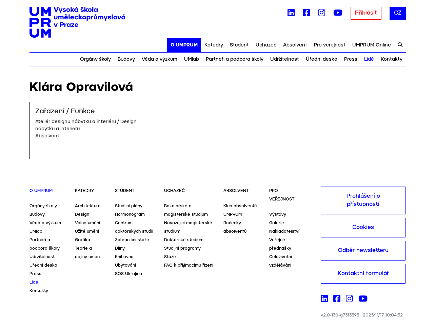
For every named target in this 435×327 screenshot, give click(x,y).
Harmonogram (130, 214)
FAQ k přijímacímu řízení (188, 265)
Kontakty (391, 59)
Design (82, 214)
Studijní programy (182, 248)
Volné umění (87, 223)
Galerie (276, 223)
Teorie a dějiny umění (88, 253)
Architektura (88, 206)
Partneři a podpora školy (234, 59)
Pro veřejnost (329, 45)
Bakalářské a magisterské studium (186, 210)
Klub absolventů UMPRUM (240, 210)
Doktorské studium (183, 240)
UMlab (191, 59)
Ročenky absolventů (234, 227)
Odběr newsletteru (363, 250)
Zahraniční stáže (132, 240)
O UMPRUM (184, 45)
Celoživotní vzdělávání (280, 261)
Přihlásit (366, 13)
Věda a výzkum (159, 59)
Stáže (170, 257)
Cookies (363, 227)
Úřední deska (321, 59)
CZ (397, 13)
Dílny (120, 248)
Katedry (213, 45)
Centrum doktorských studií (134, 227)
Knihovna (124, 257)
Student (239, 45)
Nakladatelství (284, 231)
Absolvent (295, 45)
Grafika (82, 240)
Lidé (369, 59)
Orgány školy (95, 59)
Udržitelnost (284, 59)
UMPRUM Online (371, 45)
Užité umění (87, 231)
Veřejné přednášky (280, 244)
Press (350, 59)
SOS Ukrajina (128, 274)
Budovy (126, 59)
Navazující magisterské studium (188, 227)
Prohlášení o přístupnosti (363, 200)
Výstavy (277, 214)
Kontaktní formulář (363, 273)
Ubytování (125, 265)
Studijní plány (128, 206)
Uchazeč (266, 45)
